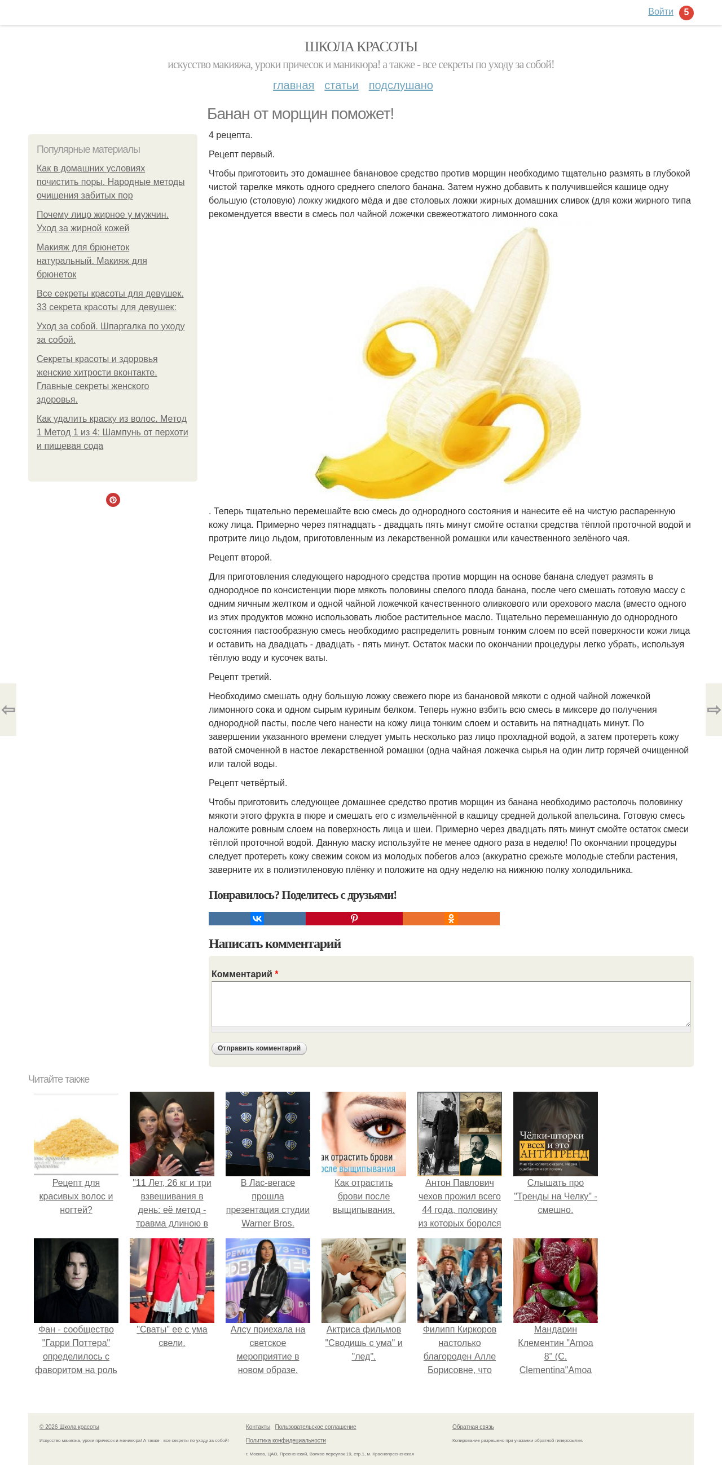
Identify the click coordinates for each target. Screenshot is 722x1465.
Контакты (258, 1427)
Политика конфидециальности (286, 1440)
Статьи (341, 85)
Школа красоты (361, 46)
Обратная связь (473, 1427)
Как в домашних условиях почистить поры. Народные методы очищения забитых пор (111, 182)
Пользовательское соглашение (315, 1427)
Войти (660, 11)
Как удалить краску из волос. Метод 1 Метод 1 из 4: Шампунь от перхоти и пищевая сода (112, 432)
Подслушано (401, 85)
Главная (293, 85)
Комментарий (245, 974)
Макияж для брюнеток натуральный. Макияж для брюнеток (92, 260)
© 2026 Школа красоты (69, 1427)
